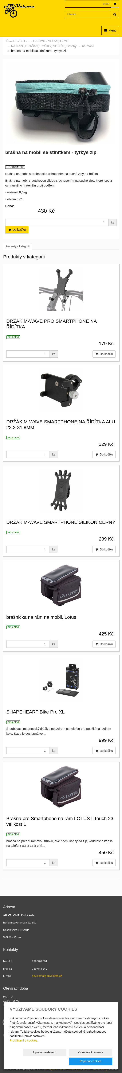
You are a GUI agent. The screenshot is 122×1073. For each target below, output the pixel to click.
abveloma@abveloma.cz (47, 975)
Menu (110, 30)
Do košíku (17, 229)
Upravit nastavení (26, 1061)
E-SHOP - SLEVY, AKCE (50, 41)
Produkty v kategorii (17, 246)
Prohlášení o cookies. (24, 1049)
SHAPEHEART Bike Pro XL (35, 712)
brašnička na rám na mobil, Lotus (41, 617)
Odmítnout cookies (61, 1061)
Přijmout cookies (96, 1061)
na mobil (88, 46)
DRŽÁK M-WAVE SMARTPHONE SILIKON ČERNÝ (60, 522)
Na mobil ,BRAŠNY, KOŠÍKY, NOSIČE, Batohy (43, 46)
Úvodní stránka (17, 41)
